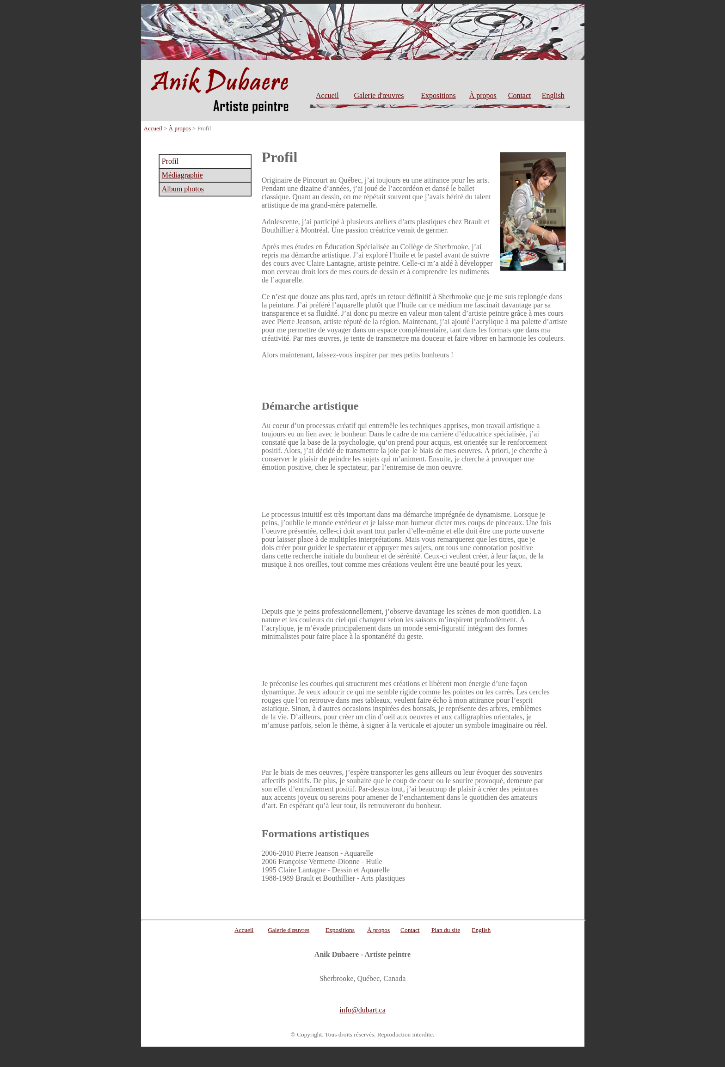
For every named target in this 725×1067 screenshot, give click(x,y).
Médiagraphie (182, 175)
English (553, 95)
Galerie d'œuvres (379, 95)
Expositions (438, 95)
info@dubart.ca (362, 1010)
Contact (519, 95)
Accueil (327, 95)
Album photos (183, 189)
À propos (483, 95)
